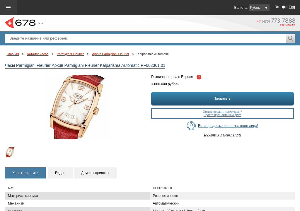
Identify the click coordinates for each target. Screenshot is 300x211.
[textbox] (145, 38)
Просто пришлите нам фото (222, 115)
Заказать (222, 98)
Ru (277, 7)
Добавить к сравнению (222, 134)
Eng (292, 7)
